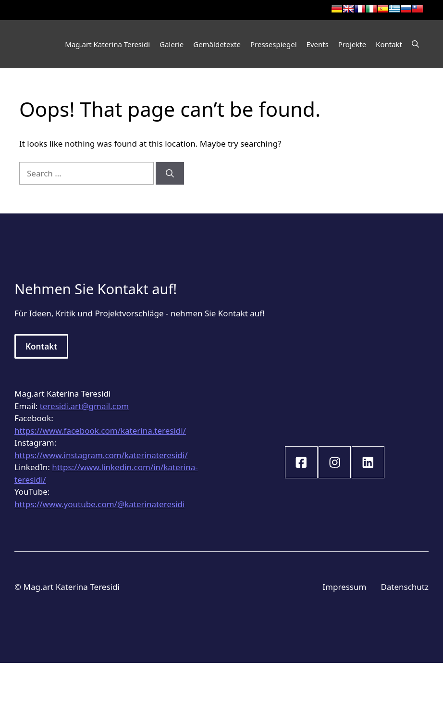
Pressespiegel (273, 44)
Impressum (344, 586)
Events (318, 44)
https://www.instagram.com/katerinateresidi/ (101, 455)
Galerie (172, 44)
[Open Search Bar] (415, 44)
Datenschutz (405, 586)
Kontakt (389, 44)
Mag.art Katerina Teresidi (107, 44)
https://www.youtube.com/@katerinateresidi (99, 504)
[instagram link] (301, 462)
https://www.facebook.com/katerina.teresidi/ (100, 430)
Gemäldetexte (217, 44)
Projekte (352, 44)
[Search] (170, 173)
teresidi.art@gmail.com (84, 406)
